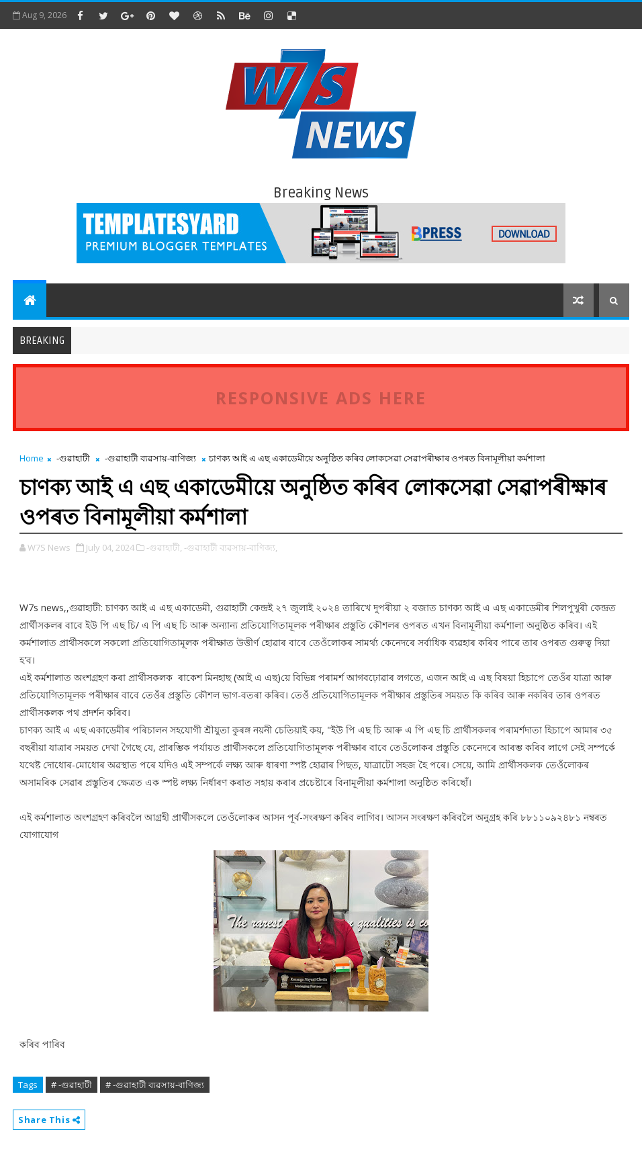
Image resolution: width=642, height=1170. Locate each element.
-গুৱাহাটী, (164, 547)
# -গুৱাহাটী (71, 1085)
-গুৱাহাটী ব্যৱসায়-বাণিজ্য (150, 458)
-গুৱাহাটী (73, 458)
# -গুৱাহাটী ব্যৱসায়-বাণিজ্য (154, 1085)
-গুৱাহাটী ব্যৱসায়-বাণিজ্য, (230, 547)
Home (31, 458)
